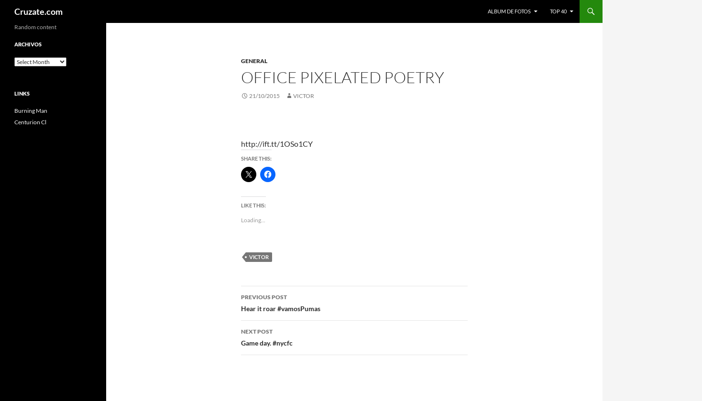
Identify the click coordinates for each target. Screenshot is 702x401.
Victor (303, 95)
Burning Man (30, 110)
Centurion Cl (30, 122)
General (254, 61)
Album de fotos (509, 11)
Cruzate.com (38, 11)
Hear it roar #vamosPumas (354, 302)
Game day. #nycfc (354, 336)
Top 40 (558, 11)
